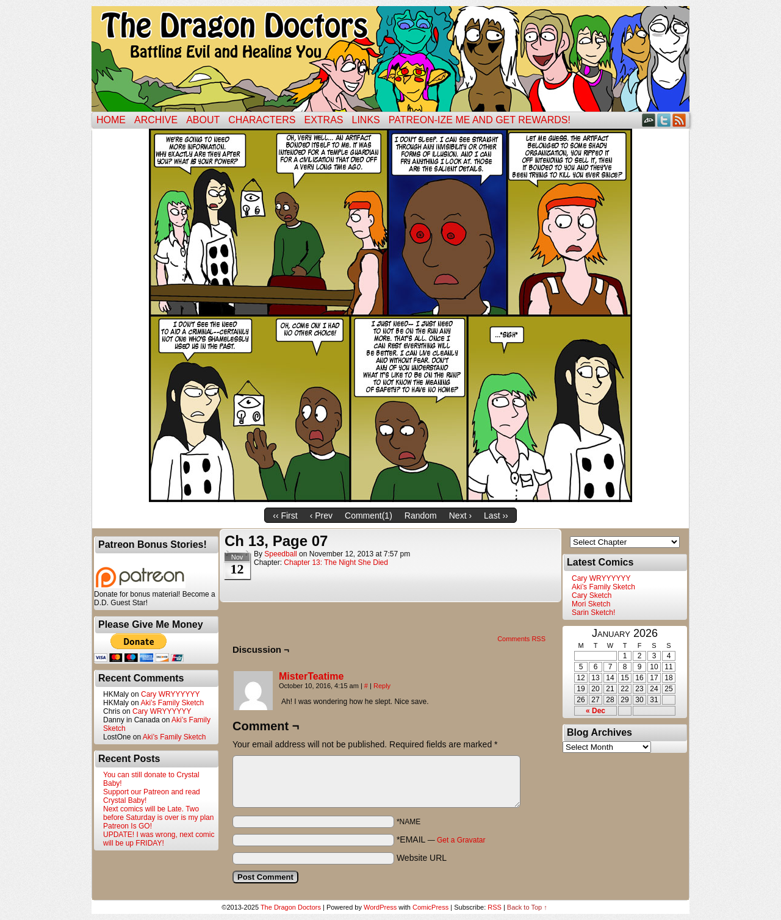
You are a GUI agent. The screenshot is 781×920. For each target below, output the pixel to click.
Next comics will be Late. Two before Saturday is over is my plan (158, 813)
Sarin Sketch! (593, 612)
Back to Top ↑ (527, 907)
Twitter (664, 120)
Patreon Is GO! (127, 826)
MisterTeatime (311, 676)
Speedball (280, 554)
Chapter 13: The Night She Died (336, 562)
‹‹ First (285, 515)
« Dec (595, 710)
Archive (156, 120)
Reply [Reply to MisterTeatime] (381, 685)
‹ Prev (321, 515)
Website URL (422, 858)
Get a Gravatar (461, 840)
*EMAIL (441, 839)
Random (421, 515)
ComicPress (430, 907)
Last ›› (496, 515)
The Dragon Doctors (291, 907)
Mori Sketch (591, 604)
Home (111, 120)
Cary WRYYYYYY (170, 694)
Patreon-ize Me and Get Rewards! (479, 120)
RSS (679, 120)
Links (366, 120)
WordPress (380, 907)
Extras (323, 120)
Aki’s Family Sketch (172, 703)
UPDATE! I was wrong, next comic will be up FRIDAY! (159, 838)
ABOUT (203, 120)
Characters (261, 120)
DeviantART (649, 120)
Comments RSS (521, 638)
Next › (460, 515)
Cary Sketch (591, 595)
